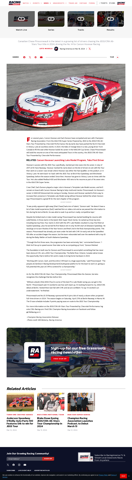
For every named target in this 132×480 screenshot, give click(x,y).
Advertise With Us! (42, 470)
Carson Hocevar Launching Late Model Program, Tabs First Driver (70, 160)
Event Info (38, 15)
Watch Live (56, 15)
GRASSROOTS (60, 3)
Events (37, 3)
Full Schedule (18, 16)
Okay (123, 476)
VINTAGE (83, 3)
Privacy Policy (103, 475)
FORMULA (93, 3)
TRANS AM (73, 3)
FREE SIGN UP (60, 359)
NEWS (47, 3)
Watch (27, 3)
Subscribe (11, 470)
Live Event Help (24, 470)
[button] (123, 13)
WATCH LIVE (111, 15)
